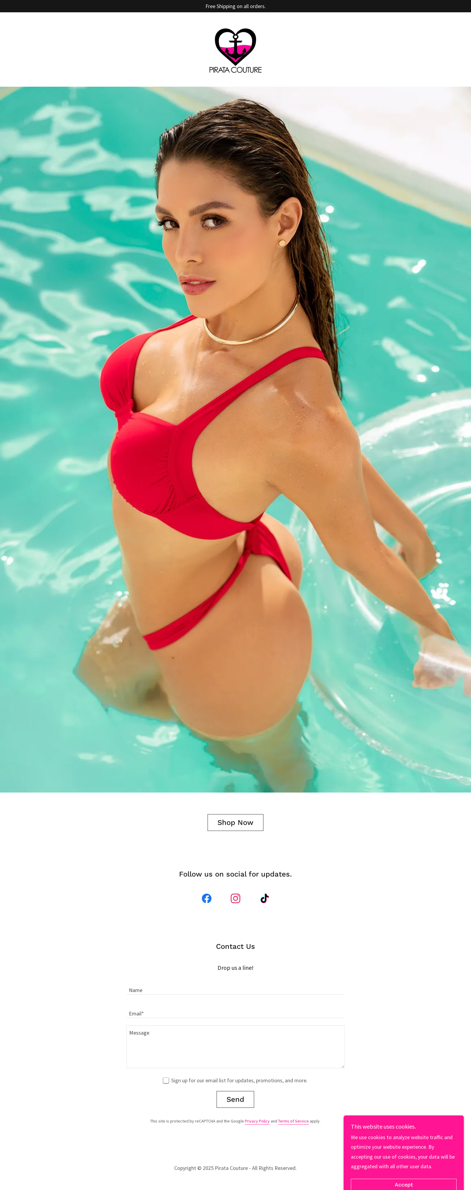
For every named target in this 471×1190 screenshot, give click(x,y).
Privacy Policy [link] (257, 1121)
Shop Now (235, 822)
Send (235, 1099)
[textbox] (235, 987)
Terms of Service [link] (293, 1121)
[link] (235, 49)
